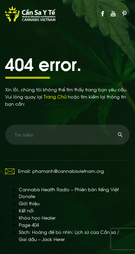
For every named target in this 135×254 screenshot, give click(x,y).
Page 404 (29, 224)
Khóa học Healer (37, 217)
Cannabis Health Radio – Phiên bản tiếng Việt (69, 189)
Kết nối (26, 210)
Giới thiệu (29, 203)
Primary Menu (10, 14)
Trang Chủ (55, 96)
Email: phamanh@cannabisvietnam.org (54, 170)
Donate (27, 196)
